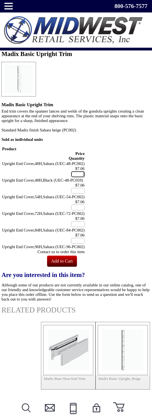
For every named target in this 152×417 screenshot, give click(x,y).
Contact (49, 414)
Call (72, 414)
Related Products (38, 310)
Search (25, 414)
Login (96, 414)
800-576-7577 (131, 6)
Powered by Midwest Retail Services (76, 30)
